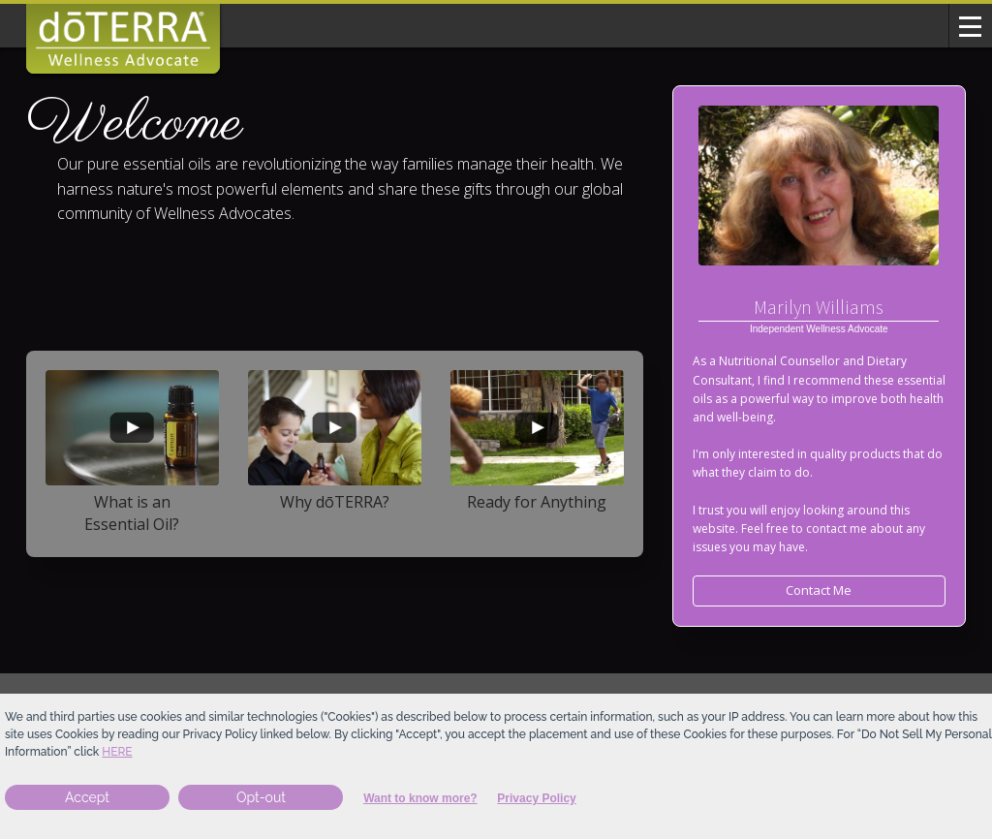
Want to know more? (420, 798)
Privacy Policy (536, 798)
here (117, 752)
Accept (87, 797)
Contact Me (819, 590)
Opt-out (261, 797)
